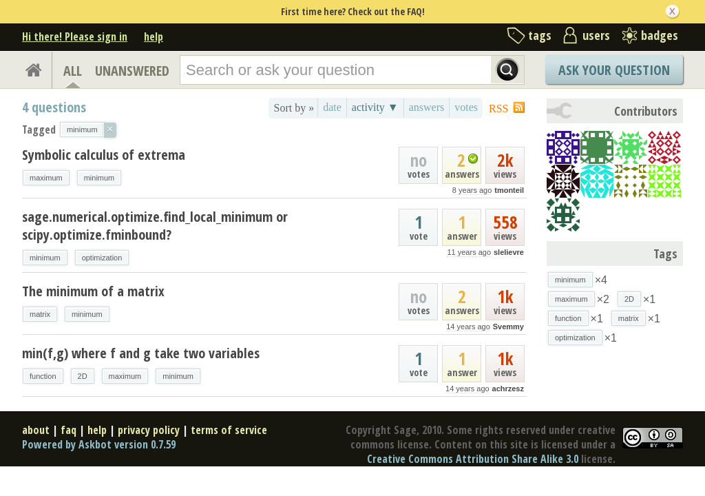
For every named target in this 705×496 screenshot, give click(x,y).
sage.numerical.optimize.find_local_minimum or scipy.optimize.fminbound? (155, 225)
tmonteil (509, 190)
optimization (102, 258)
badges (659, 35)
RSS (498, 108)
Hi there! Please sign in (74, 36)
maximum (46, 178)
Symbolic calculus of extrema (103, 154)
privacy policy (149, 429)
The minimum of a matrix (93, 291)
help (153, 36)
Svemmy (508, 326)
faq (68, 429)
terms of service (229, 429)
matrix (40, 314)
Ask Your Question (614, 70)
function (43, 376)
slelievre (509, 252)
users (596, 35)
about (36, 429)
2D (82, 376)
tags (539, 35)
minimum (99, 178)
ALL (72, 70)
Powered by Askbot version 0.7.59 (99, 444)
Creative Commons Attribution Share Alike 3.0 (472, 458)
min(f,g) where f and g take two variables (141, 353)
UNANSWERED (132, 70)
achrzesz (508, 388)
